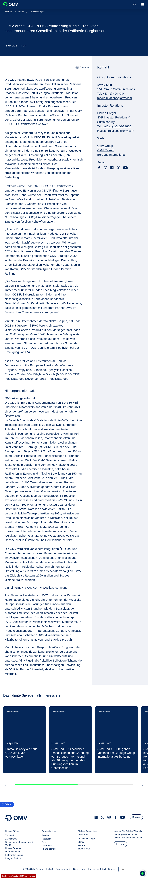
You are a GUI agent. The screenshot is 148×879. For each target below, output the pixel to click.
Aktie (44, 842)
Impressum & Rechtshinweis (101, 869)
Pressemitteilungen (37, 12)
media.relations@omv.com (114, 98)
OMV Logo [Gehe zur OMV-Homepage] (10, 4)
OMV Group (105, 145)
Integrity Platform (13, 858)
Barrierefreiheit (63, 869)
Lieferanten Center (14, 855)
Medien (21, 12)
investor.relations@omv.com (115, 130)
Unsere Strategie (13, 848)
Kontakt (136, 817)
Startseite (8, 12)
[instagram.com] (105, 168)
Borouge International (111, 154)
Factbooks (46, 839)
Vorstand (9, 835)
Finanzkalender (49, 849)
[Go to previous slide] (5, 787)
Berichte (45, 835)
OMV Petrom (105, 150)
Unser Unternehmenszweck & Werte (19, 843)
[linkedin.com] (112, 168)
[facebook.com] (99, 167)
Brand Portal (84, 849)
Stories (81, 842)
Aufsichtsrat (11, 839)
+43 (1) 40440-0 (113, 93)
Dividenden (47, 845)
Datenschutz (79, 869)
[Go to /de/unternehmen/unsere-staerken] (123, 869)
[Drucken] (82, 67)
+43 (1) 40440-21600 (117, 126)
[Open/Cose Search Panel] (134, 4)
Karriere (81, 845)
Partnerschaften (12, 852)
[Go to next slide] (142, 787)
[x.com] (118, 167)
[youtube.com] (125, 167)
